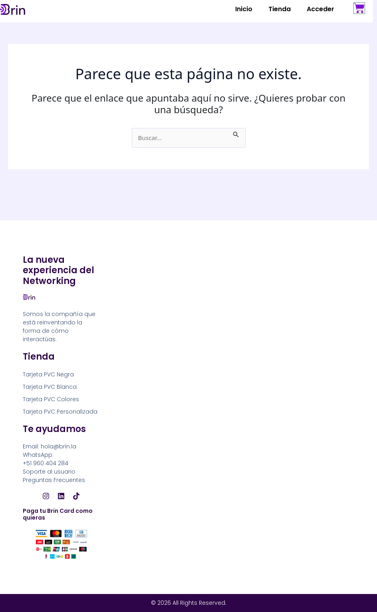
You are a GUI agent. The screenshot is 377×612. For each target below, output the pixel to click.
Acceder (320, 9)
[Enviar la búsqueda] (237, 133)
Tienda (279, 9)
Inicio (243, 9)
